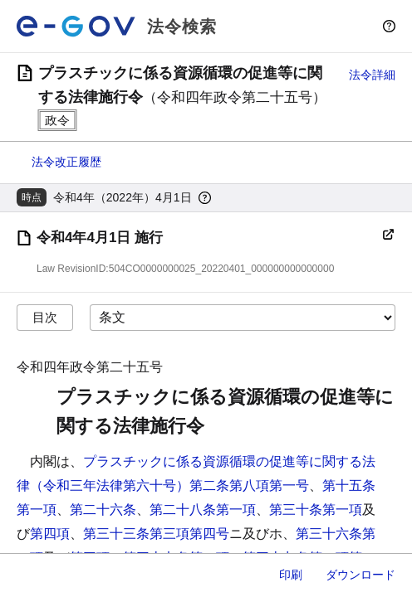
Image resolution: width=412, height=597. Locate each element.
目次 (44, 317)
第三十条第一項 (315, 509)
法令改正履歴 (66, 161)
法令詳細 (372, 74)
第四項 (50, 534)
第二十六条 (103, 509)
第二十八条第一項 (203, 509)
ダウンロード (360, 574)
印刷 (290, 574)
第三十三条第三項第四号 (156, 534)
